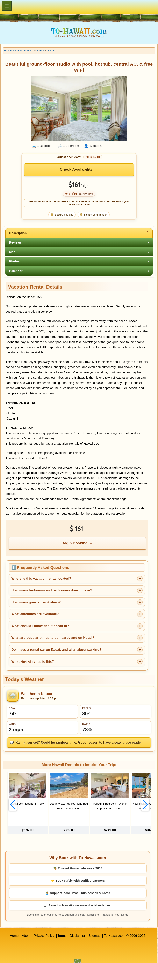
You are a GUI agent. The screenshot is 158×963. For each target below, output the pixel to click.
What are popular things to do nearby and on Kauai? (52, 637)
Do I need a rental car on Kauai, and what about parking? (56, 649)
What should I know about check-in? (40, 626)
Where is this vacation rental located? (41, 578)
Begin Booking (75, 543)
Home (14, 930)
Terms (62, 930)
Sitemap (94, 930)
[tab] (79, 233)
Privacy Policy (44, 930)
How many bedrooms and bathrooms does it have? (51, 590)
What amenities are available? (35, 614)
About (26, 930)
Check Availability (76, 169)
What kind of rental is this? (32, 661)
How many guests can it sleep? (36, 602)
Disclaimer (77, 930)
